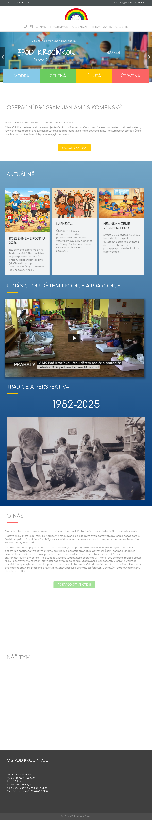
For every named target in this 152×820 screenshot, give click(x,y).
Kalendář (79, 26)
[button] (2, 56)
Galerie (121, 26)
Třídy (95, 26)
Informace (58, 26)
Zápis (107, 26)
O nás (41, 26)
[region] (76, 60)
